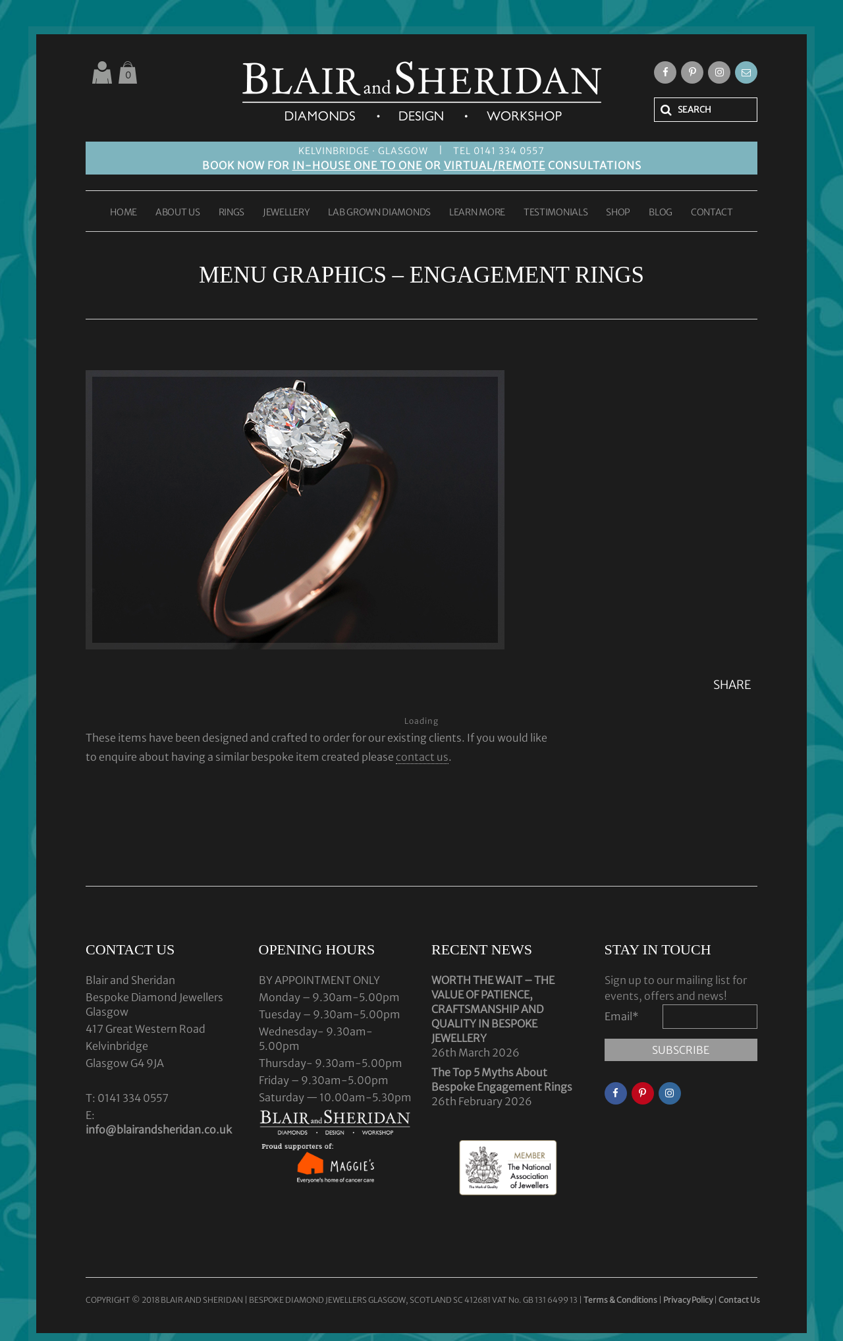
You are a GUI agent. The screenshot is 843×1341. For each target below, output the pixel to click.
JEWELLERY (286, 212)
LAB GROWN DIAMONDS (379, 212)
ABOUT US (177, 212)
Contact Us (739, 1300)
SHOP (618, 212)
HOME (123, 212)
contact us (422, 756)
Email (622, 1016)
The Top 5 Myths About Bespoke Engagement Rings (501, 1079)
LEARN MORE (477, 212)
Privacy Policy (688, 1300)
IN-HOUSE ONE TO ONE (357, 165)
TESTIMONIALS (555, 212)
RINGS (232, 212)
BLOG (660, 212)
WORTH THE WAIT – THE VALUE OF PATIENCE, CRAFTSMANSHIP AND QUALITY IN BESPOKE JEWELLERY (493, 1009)
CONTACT (712, 212)
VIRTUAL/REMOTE (494, 165)
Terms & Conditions (621, 1300)
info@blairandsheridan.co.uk (159, 1129)
